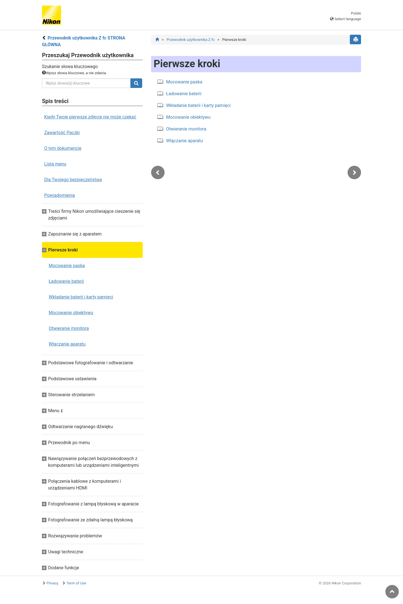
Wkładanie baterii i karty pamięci (81, 297)
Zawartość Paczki (62, 132)
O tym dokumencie (62, 148)
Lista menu (55, 164)
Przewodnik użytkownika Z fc (191, 40)
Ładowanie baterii (66, 281)
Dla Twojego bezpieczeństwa (73, 179)
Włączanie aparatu (67, 344)
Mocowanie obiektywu (71, 312)
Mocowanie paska (67, 265)
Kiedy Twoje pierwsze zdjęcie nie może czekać (90, 117)
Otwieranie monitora (69, 328)
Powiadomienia (59, 195)
